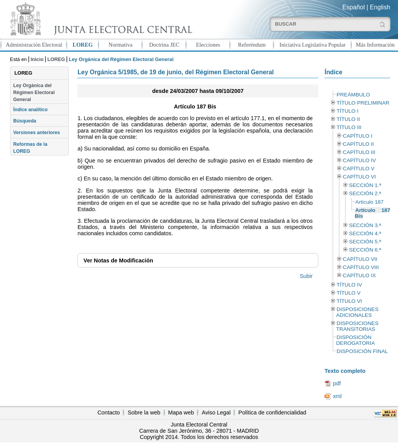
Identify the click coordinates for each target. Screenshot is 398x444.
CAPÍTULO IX (359, 275)
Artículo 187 (369, 202)
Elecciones (208, 45)
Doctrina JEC (164, 45)
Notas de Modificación (118, 260)
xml (337, 396)
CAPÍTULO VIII (361, 267)
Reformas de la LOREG (30, 148)
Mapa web (181, 412)
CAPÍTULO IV (359, 160)
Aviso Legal (216, 412)
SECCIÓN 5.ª (365, 242)
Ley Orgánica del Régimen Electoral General (34, 93)
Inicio (37, 59)
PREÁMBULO (353, 95)
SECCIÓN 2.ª (365, 193)
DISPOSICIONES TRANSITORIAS (357, 326)
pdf (337, 383)
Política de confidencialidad (272, 412)
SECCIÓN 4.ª (365, 233)
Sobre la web (143, 412)
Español (353, 7)
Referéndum (251, 45)
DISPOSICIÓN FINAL (362, 351)
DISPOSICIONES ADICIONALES (357, 312)
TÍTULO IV (349, 285)
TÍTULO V (348, 293)
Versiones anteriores (36, 132)
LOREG (83, 45)
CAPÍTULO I (357, 136)
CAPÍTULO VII (360, 259)
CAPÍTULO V (358, 168)
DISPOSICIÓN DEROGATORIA (355, 340)
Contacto (109, 412)
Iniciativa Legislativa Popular (312, 45)
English (380, 7)
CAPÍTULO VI (359, 177)
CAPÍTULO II (358, 144)
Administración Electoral (34, 45)
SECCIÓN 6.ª (365, 250)
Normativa (120, 45)
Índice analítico (30, 109)
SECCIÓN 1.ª (365, 185)
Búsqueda (24, 121)
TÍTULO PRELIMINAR (363, 103)
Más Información (375, 45)
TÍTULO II (348, 119)
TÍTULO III (349, 127)
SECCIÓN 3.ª (365, 225)
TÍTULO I (347, 111)
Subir (306, 276)
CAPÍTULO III (359, 152)
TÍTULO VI (349, 301)
